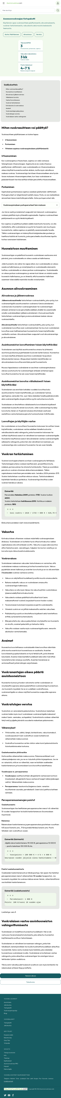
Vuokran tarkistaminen (13, 103)
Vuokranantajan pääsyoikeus (15, 111)
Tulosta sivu (30, 982)
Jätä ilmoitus (7, 1005)
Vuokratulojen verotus (13, 114)
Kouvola (44, 1078)
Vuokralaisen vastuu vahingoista (16, 116)
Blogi (5, 1013)
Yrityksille (7, 1043)
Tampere (6, 1078)
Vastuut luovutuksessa (13, 100)
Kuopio (36, 1078)
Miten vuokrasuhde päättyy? (14, 89)
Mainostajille (8, 1069)
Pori (40, 1078)
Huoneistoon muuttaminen (14, 92)
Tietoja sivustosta (9, 1053)
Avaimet (8, 108)
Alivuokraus (28, 34)
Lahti (31, 1078)
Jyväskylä (23, 1078)
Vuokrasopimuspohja (10, 1010)
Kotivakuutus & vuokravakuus (15, 105)
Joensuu (50, 1078)
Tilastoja (6, 1058)
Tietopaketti (7, 1008)
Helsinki (12, 1078)
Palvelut (6, 1066)
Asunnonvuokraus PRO (11, 1064)
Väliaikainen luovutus (12, 97)
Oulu (28, 1078)
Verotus (39, 34)
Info (5, 1055)
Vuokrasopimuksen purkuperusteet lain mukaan (24, 205)
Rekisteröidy (8, 1038)
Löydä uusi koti (8, 1081)
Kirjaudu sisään (8, 1035)
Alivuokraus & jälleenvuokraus (15, 94)
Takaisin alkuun (30, 976)
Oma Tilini (7, 1040)
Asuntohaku (7, 1002)
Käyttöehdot (8, 1061)
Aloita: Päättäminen (12, 34)
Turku (17, 1078)
